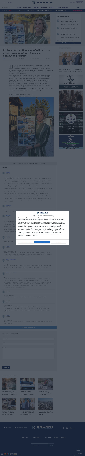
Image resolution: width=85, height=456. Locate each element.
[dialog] (42, 228)
